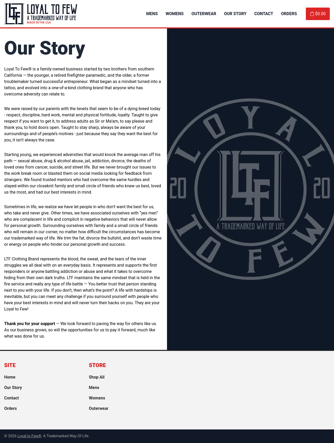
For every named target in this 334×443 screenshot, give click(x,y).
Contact (263, 13)
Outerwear (204, 13)
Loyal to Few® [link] (29, 436)
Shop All (97, 377)
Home (9, 377)
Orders (289, 13)
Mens (152, 13)
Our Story (235, 13)
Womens (175, 13)
